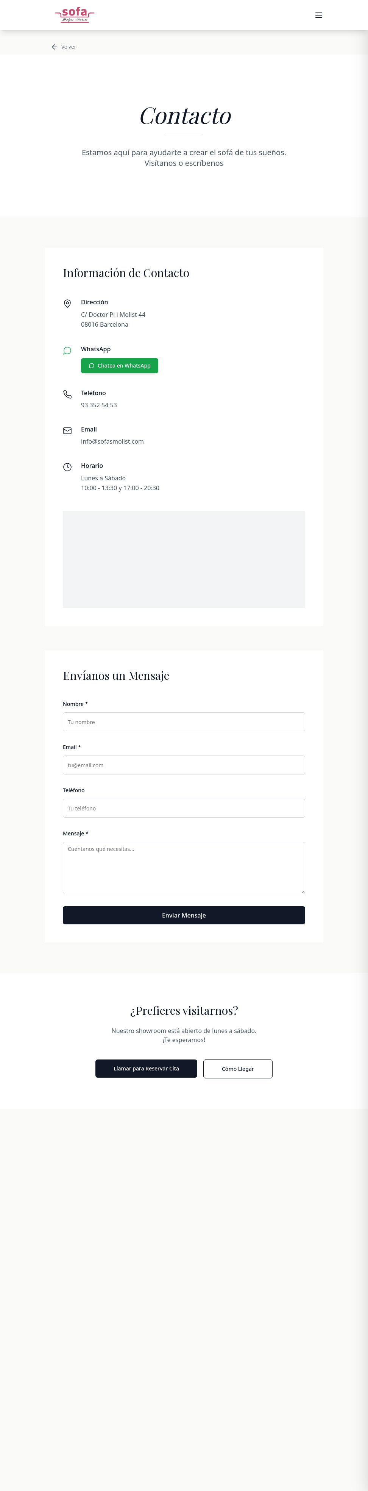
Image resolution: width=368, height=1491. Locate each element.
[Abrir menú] (318, 15)
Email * (72, 747)
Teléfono (74, 790)
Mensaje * (76, 833)
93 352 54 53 (99, 405)
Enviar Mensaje (184, 915)
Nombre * (75, 703)
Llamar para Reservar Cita (146, 1068)
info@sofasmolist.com (112, 441)
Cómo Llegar (238, 1068)
